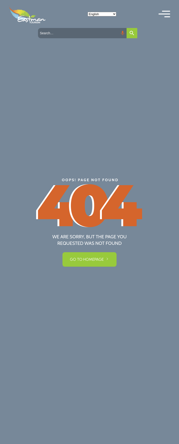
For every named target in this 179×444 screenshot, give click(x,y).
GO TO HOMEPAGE (87, 259)
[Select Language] (102, 14)
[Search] (132, 33)
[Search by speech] (123, 33)
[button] (164, 14)
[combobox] (82, 33)
